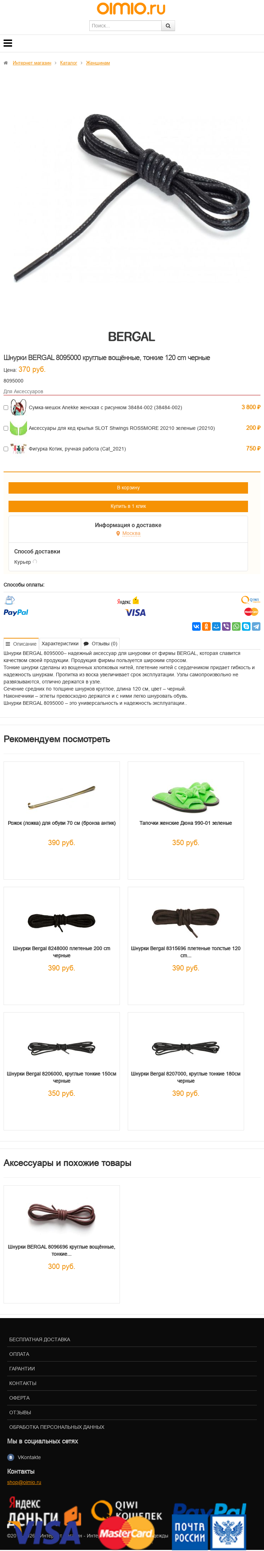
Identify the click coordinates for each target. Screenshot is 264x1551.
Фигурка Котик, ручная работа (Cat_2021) (77, 449)
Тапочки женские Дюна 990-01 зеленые (185, 823)
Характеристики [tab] (60, 643)
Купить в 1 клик (128, 506)
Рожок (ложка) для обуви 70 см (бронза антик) (62, 823)
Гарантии (22, 1369)
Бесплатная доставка (39, 1339)
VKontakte (29, 1457)
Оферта (19, 1398)
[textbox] (125, 25)
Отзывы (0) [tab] (100, 643)
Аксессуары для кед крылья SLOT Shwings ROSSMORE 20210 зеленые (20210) (122, 428)
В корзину (128, 487)
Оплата (19, 1354)
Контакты (22, 1383)
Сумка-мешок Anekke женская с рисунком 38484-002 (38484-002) (105, 407)
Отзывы (20, 1412)
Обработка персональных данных (56, 1427)
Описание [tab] (21, 644)
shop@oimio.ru (24, 1482)
